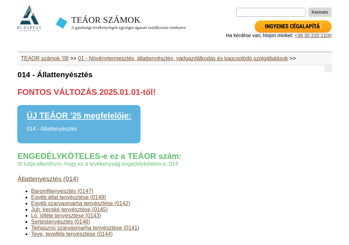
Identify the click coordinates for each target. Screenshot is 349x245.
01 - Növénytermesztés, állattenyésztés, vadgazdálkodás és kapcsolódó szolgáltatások (183, 58)
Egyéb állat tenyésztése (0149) (68, 197)
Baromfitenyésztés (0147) (62, 191)
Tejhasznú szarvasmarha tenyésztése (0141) (85, 228)
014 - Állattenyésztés (52, 129)
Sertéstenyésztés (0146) (60, 222)
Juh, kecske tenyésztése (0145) (69, 209)
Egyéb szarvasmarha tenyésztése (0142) (80, 203)
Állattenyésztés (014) (47, 178)
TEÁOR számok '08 (45, 58)
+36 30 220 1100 (312, 35)
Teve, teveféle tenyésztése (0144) (71, 234)
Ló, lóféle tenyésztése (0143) (66, 215)
